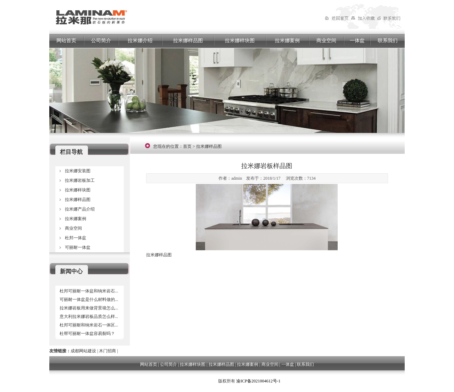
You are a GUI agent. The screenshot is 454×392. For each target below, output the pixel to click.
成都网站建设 (83, 350)
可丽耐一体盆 (77, 247)
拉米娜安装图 (77, 170)
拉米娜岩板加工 (80, 180)
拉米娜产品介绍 (80, 209)
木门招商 (107, 350)
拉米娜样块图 (240, 40)
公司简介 (101, 40)
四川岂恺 (208, 381)
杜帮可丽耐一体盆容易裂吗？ (87, 333)
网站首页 (66, 40)
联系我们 (388, 40)
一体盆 (357, 40)
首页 (187, 146)
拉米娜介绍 (140, 40)
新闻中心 (71, 271)
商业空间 (326, 40)
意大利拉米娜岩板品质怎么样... (89, 316)
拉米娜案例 (287, 40)
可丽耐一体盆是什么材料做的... (89, 299)
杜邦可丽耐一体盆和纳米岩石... (89, 291)
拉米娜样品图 (188, 40)
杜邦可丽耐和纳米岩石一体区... (89, 325)
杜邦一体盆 (75, 237)
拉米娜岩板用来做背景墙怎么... (89, 308)
